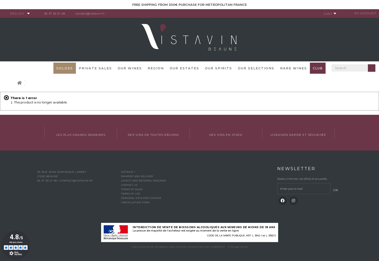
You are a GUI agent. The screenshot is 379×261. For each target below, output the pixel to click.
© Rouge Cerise (238, 246)
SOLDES (64, 68)
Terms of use (130, 193)
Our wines (130, 68)
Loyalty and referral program (143, 180)
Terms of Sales (132, 189)
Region (156, 68)
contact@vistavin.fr (92, 13)
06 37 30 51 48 (56, 13)
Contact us (129, 185)
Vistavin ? (128, 172)
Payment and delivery (137, 176)
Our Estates (184, 68)
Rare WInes (293, 68)
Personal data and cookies (141, 198)
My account (363, 13)
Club (318, 68)
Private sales (95, 68)
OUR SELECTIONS (256, 68)
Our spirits (218, 68)
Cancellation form (135, 202)
